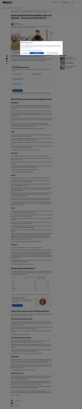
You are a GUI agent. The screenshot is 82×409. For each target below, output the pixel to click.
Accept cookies (37, 53)
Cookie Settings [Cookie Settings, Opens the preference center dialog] (25, 53)
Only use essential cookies (52, 53)
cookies (28, 45)
